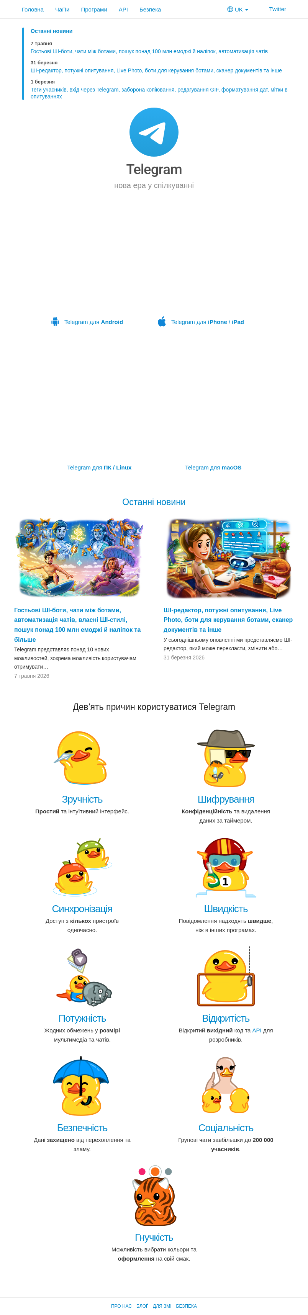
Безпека (150, 9)
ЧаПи (62, 9)
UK (237, 9)
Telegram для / (201, 272)
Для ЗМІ (162, 1306)
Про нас (121, 1306)
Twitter (273, 9)
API (123, 9)
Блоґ (142, 1306)
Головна (33, 9)
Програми (94, 9)
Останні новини (51, 31)
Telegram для (87, 272)
